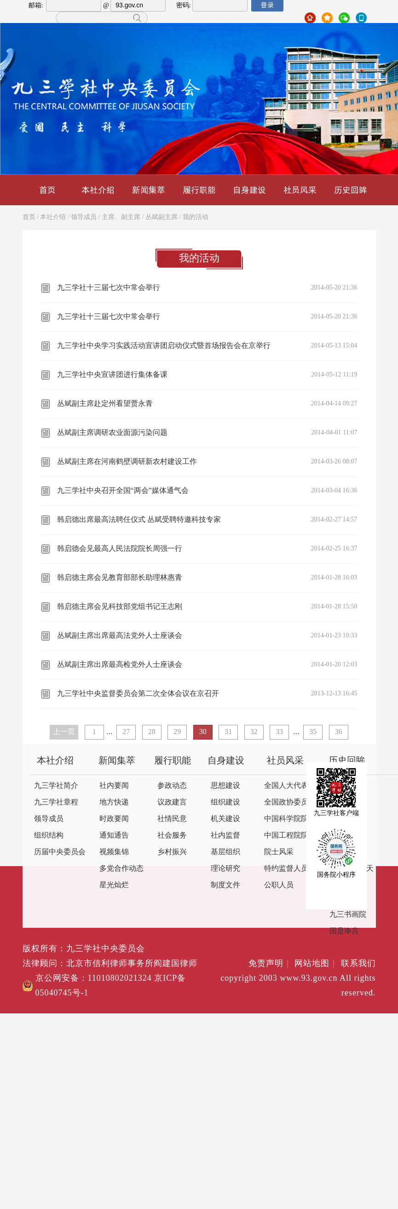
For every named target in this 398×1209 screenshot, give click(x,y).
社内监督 (225, 835)
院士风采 (279, 852)
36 (338, 732)
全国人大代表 (286, 786)
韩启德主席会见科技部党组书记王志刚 (119, 607)
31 (228, 732)
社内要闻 (114, 786)
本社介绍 (98, 190)
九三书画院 (347, 915)
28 (152, 732)
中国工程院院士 (290, 835)
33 (279, 732)
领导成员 (84, 217)
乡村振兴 (172, 852)
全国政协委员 (286, 802)
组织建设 (225, 802)
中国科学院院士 (290, 819)
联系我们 (358, 963)
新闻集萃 (148, 190)
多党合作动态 (121, 869)
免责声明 (270, 963)
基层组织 (225, 852)
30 (203, 732)
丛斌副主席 (161, 217)
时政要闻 (114, 819)
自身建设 (249, 190)
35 (313, 732)
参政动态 (172, 786)
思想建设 (225, 786)
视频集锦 (114, 852)
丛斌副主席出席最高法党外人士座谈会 (119, 636)
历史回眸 (350, 190)
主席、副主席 (121, 217)
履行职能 (199, 190)
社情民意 (172, 819)
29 (177, 732)
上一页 (64, 732)
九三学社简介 (56, 786)
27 (126, 732)
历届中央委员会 (60, 852)
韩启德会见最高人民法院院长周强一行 (119, 549)
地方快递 (114, 802)
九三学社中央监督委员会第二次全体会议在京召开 (138, 694)
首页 (47, 190)
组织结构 (48, 835)
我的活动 (195, 217)
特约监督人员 (286, 869)
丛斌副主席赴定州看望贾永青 (105, 404)
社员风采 (300, 190)
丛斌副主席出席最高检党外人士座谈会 (119, 665)
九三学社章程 (56, 802)
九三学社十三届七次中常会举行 (108, 288)
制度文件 (225, 885)
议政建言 (172, 802)
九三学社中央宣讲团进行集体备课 (112, 375)
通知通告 (114, 835)
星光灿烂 (114, 885)
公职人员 (279, 885)
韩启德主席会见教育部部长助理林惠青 (119, 578)
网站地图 (316, 963)
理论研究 (225, 869)
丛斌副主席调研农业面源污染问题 (112, 433)
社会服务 (172, 835)
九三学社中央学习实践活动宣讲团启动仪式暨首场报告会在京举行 (164, 346)
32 (254, 732)
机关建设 (225, 819)
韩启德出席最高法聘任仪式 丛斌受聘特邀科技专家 (139, 520)
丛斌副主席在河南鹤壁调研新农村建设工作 (127, 462)
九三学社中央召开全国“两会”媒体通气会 (123, 491)
